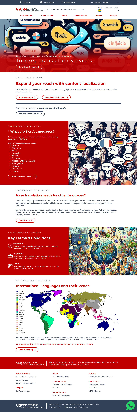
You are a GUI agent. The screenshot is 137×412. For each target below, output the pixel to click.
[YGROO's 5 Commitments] (68, 396)
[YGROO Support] (68, 2)
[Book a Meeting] (47, 2)
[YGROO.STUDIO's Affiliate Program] (105, 377)
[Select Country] (111, 10)
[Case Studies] (68, 388)
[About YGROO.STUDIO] (68, 377)
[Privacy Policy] (55, 407)
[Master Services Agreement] (77, 407)
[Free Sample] (25, 2)
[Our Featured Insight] (32, 391)
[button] (26, 16)
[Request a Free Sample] (30, 113)
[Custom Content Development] (32, 377)
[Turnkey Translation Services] (32, 383)
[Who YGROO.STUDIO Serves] (68, 384)
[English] (111, 2)
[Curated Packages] (32, 380)
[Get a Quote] (25, 220)
